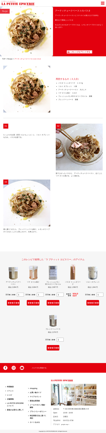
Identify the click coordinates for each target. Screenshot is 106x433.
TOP (3, 59)
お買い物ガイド (35, 392)
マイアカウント (35, 397)
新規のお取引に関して (15, 410)
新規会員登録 (35, 401)
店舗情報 (10, 399)
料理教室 (10, 387)
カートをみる (35, 422)
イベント (10, 391)
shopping (33, 388)
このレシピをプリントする (78, 52)
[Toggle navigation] (103, 3)
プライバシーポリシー (38, 411)
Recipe (9, 59)
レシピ (9, 395)
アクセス (61, 424)
